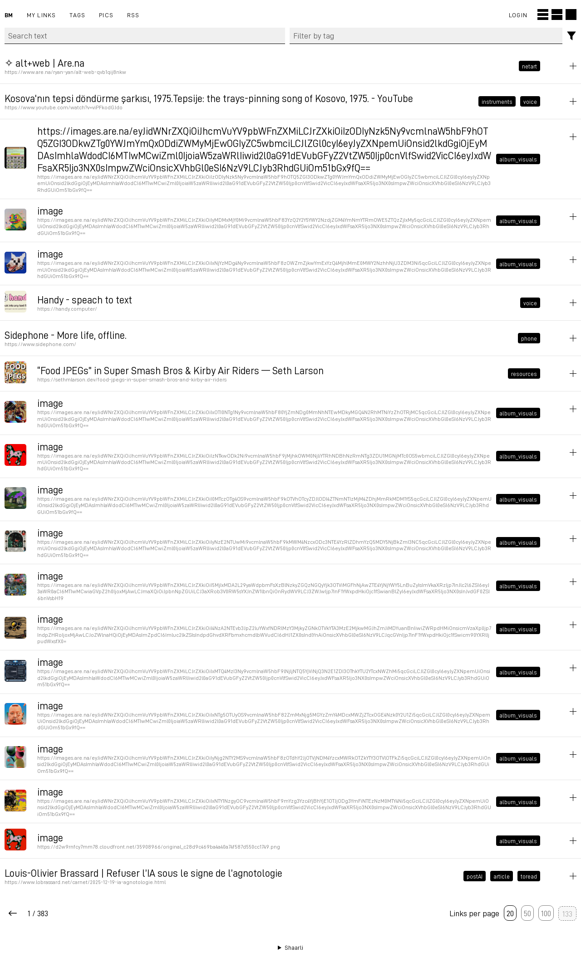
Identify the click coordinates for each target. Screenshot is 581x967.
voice (530, 101)
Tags (77, 15)
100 (546, 913)
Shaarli (294, 947)
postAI (475, 876)
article (501, 876)
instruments (497, 101)
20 (510, 913)
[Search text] (145, 36)
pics (106, 15)
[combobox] (426, 36)
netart (529, 65)
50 (527, 913)
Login (518, 15)
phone (529, 338)
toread (529, 876)
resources (524, 373)
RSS (133, 15)
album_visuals (518, 158)
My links (41, 15)
